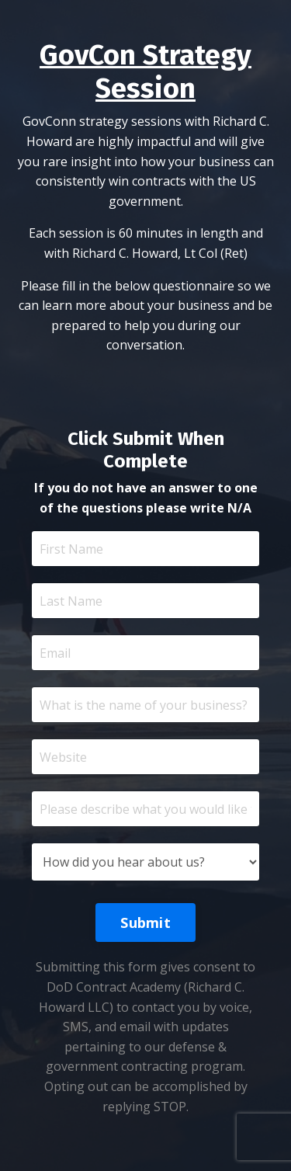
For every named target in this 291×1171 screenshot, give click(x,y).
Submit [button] (145, 922)
